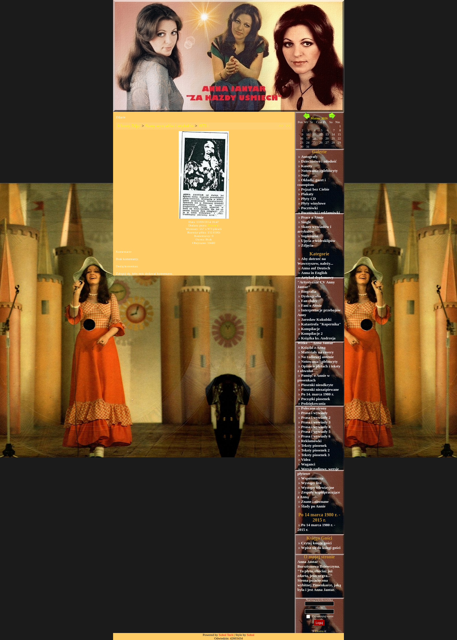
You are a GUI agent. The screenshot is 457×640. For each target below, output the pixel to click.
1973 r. (204, 126)
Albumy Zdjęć (129, 126)
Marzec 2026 (319, 118)
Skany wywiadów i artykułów (169, 126)
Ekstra (319, 631)
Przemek (213, 225)
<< (281, 126)
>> (288, 126)
